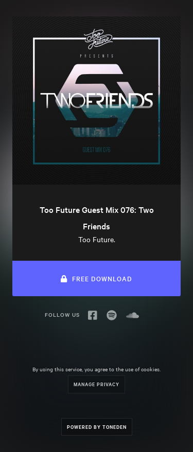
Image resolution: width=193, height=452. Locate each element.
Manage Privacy (96, 384)
